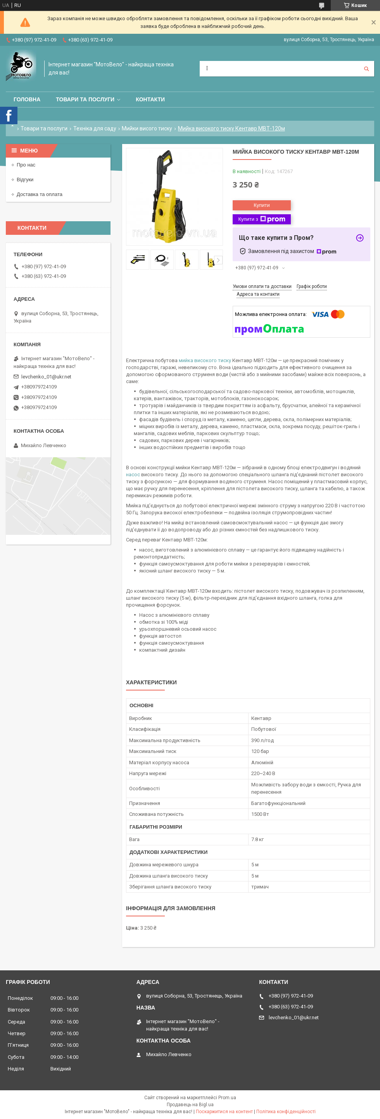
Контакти (150, 99)
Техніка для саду (94, 128)
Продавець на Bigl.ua (190, 1104)
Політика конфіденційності (286, 1111)
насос (133, 474)
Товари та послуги (85, 99)
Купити (262, 205)
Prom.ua (227, 1097)
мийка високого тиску (205, 360)
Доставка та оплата (39, 194)
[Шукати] (366, 68)
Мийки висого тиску (147, 128)
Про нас (26, 165)
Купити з (261, 219)
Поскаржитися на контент (224, 1111)
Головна (27, 99)
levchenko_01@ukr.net (46, 377)
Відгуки (25, 179)
